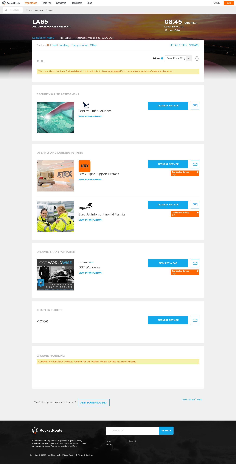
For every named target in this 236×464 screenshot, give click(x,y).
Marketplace (31, 3)
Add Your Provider (93, 402)
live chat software (192, 399)
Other (93, 45)
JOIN (229, 3)
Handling (64, 45)
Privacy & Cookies (85, 455)
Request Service (168, 105)
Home (29, 10)
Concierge (61, 3)
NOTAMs (194, 45)
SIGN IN (217, 3)
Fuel (54, 45)
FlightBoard (76, 3)
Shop (89, 3)
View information (90, 116)
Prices (158, 58)
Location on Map (43, 37)
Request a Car (168, 263)
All (48, 45)
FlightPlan (46, 3)
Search (166, 430)
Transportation (79, 45)
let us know (114, 71)
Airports (39, 10)
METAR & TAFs (178, 45)
